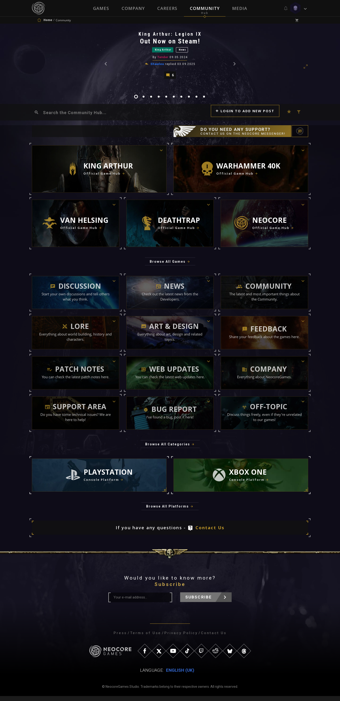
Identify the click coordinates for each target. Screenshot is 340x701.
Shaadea (157, 67)
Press (120, 638)
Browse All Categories (167, 449)
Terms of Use (145, 638)
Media (240, 8)
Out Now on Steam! (170, 42)
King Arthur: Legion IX (170, 35)
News (188, 51)
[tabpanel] (170, 57)
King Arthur (161, 51)
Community (205, 8)
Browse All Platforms (167, 511)
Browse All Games (168, 266)
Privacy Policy (181, 638)
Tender (163, 60)
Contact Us (210, 532)
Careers (167, 8)
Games (101, 8)
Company (132, 8)
